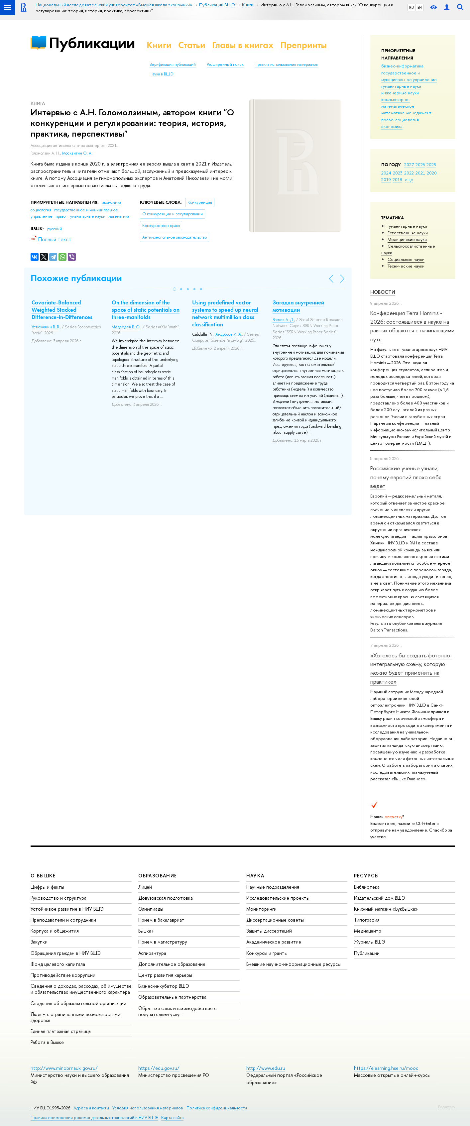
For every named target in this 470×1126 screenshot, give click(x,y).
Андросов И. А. (228, 334)
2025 (431, 165)
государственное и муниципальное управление (409, 76)
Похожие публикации (76, 278)
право (387, 120)
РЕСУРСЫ (366, 875)
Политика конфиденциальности (216, 1108)
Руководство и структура (58, 898)
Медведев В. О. (126, 327)
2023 (398, 173)
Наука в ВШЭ (161, 74)
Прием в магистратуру (162, 942)
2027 (409, 165)
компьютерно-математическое (397, 102)
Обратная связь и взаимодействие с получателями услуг (177, 1011)
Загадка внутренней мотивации (298, 306)
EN (419, 7)
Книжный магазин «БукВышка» (386, 909)
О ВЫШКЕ (43, 875)
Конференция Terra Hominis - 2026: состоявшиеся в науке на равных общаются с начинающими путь (412, 326)
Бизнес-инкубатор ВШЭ (163, 986)
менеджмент (418, 113)
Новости (382, 291)
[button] (174, 289)
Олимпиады (150, 909)
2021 (420, 173)
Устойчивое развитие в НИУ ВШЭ (67, 909)
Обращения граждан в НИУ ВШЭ (66, 953)
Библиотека (367, 887)
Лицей (145, 887)
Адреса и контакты (91, 1108)
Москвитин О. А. (77, 153)
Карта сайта (172, 1117)
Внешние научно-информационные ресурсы (293, 964)
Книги (159, 45)
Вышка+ (146, 931)
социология (407, 120)
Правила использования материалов (286, 64)
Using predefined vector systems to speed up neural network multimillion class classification (225, 313)
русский (54, 229)
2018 (397, 179)
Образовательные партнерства (172, 997)
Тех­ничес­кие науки (406, 266)
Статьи (191, 45)
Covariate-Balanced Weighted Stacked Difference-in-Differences (62, 310)
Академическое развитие (273, 942)
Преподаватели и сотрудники (63, 920)
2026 (420, 165)
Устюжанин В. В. (46, 327)
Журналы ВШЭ (369, 942)
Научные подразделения (272, 887)
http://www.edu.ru (265, 1068)
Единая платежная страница (61, 1031)
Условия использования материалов (147, 1108)
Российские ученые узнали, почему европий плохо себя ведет (405, 477)
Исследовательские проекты (277, 898)
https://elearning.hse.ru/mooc (386, 1068)
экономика (392, 126)
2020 (432, 173)
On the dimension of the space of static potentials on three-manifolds (145, 310)
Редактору (446, 1106)
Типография (367, 920)
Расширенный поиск (225, 64)
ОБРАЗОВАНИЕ (157, 875)
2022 (409, 173)
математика (393, 113)
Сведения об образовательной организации (78, 1003)
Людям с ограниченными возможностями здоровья (75, 1017)
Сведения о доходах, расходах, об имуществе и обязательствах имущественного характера (81, 989)
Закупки (39, 942)
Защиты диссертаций (269, 931)
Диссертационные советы (275, 920)
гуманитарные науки (401, 86)
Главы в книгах (243, 45)
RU (411, 7)
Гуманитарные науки (407, 226)
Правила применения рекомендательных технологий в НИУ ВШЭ (94, 1117)
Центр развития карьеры (165, 975)
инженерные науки (400, 93)
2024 (386, 173)
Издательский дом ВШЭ (379, 898)
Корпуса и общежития (55, 931)
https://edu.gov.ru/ (158, 1068)
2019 (386, 179)
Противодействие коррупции (63, 975)
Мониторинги (261, 909)
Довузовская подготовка (165, 898)
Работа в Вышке (47, 1042)
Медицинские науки (407, 239)
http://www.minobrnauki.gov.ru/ (64, 1068)
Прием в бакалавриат (161, 920)
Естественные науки (408, 233)
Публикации (92, 43)
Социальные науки (406, 259)
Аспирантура (152, 953)
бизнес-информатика (402, 66)
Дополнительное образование (171, 964)
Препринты (303, 45)
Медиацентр (367, 931)
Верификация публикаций (173, 64)
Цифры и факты (47, 887)
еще (409, 179)
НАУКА (255, 875)
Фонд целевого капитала (58, 964)
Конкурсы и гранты (267, 953)
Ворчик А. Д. (283, 319)
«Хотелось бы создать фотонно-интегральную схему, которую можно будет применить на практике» (411, 668)
